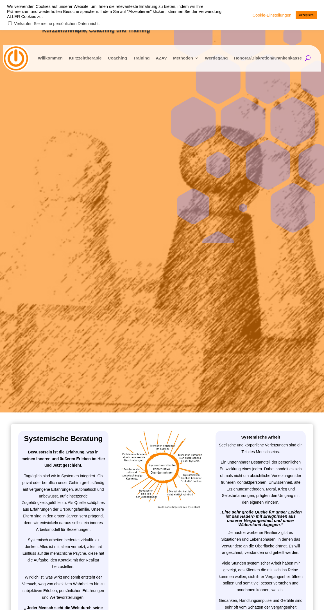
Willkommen (43, 55)
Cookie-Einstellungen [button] (272, 15)
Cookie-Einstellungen (287, 599)
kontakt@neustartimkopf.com (279, 425)
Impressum (252, 599)
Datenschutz (226, 599)
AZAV (155, 55)
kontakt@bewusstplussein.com (279, 435)
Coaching (111, 55)
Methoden (177, 55)
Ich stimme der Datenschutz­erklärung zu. (66, 474)
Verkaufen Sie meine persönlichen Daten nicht (56, 23)
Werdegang (209, 55)
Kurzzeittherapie (78, 55)
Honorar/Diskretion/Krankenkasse (262, 55)
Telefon (28, 460)
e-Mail (27, 454)
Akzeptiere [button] (306, 15)
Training (135, 55)
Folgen (261, 461)
